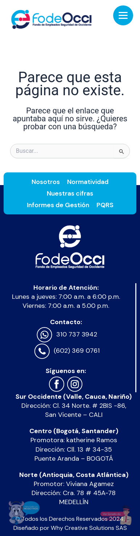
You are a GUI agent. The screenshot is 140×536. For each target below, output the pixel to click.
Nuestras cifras (70, 193)
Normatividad (87, 181)
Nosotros (46, 181)
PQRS (105, 205)
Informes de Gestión (58, 205)
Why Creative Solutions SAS (89, 528)
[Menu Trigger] (123, 15)
